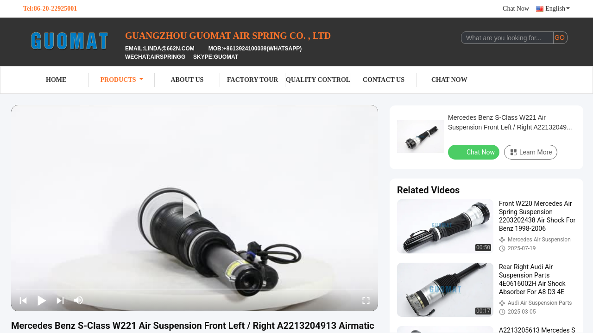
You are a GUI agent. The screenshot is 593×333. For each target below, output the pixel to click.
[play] (194, 208)
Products (122, 79)
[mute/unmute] (78, 300)
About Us (186, 79)
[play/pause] (41, 300)
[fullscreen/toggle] (366, 300)
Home (56, 79)
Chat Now (516, 8)
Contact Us (383, 79)
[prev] (23, 300)
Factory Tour (252, 79)
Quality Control (318, 79)
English (557, 8)
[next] (60, 300)
